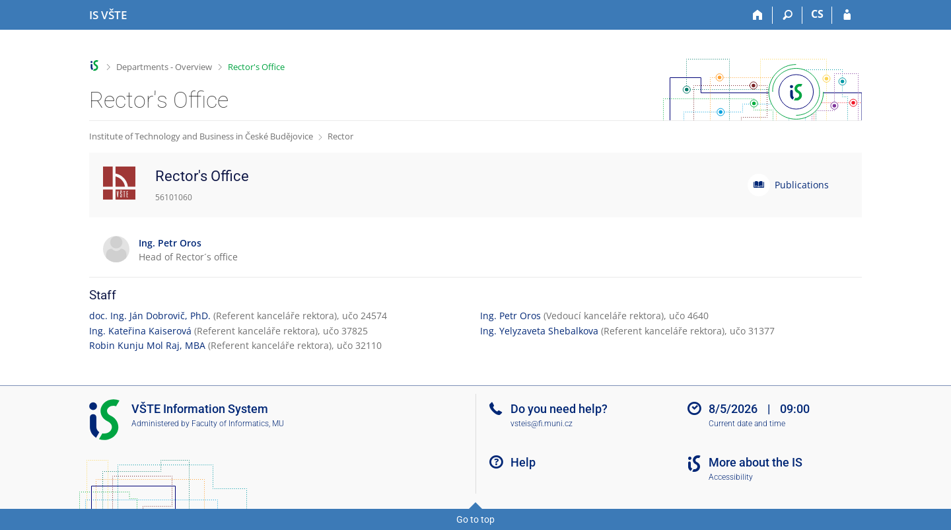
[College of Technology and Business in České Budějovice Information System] (108, 15)
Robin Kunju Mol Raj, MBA (147, 345)
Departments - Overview (164, 67)
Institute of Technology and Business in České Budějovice (201, 136)
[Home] (758, 15)
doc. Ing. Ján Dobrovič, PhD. (150, 315)
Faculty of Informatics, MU (238, 423)
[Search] (787, 15)
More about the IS (755, 462)
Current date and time (747, 423)
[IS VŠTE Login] (847, 15)
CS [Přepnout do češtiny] (817, 14)
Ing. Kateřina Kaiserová (140, 330)
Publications (802, 184)
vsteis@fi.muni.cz (542, 423)
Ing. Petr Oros (510, 315)
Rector (340, 136)
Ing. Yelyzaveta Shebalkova (539, 330)
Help (523, 462)
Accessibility (731, 477)
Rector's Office (256, 67)
